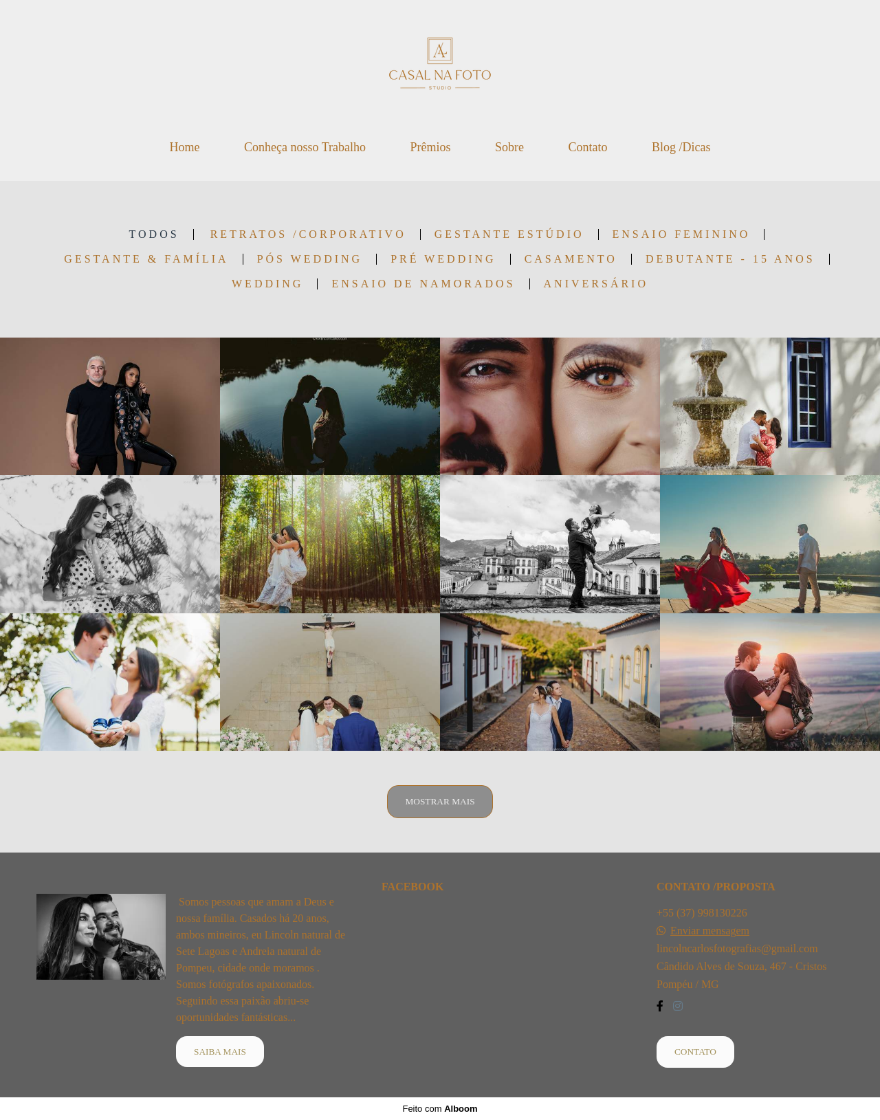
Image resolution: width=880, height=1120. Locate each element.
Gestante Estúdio (509, 234)
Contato (588, 147)
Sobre (509, 147)
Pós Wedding (309, 259)
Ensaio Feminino (682, 234)
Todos (154, 234)
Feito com (439, 1108)
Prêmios (430, 147)
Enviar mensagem (709, 930)
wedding (267, 283)
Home (184, 147)
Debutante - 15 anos (730, 259)
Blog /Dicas (681, 147)
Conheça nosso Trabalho (305, 147)
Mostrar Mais (439, 801)
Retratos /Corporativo (308, 234)
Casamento (571, 259)
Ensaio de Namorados (423, 283)
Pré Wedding (443, 259)
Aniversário (596, 283)
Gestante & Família (146, 259)
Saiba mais (220, 1051)
